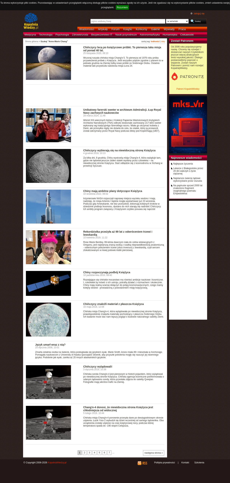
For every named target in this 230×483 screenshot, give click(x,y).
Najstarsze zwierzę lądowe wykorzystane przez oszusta (187, 179)
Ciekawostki (187, 34)
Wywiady (169, 29)
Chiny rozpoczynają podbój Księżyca (106, 272)
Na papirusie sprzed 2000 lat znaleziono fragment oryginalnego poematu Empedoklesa (188, 189)
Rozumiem (122, 7)
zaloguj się (199, 13)
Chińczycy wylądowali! (97, 366)
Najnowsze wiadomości (186, 157)
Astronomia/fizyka (150, 34)
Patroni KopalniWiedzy (187, 89)
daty (163, 41)
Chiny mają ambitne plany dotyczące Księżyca (112, 191)
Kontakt (185, 462)
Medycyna (30, 34)
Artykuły (103, 29)
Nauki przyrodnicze (126, 34)
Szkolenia (199, 462)
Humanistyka (170, 34)
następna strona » (153, 453)
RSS (145, 463)
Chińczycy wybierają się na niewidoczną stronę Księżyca (119, 150)
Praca (182, 29)
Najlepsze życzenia (183, 163)
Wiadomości (86, 29)
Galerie (155, 29)
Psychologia (62, 34)
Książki (127, 29)
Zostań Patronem (182, 40)
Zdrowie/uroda (80, 34)
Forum (116, 29)
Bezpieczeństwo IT (101, 34)
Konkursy (141, 29)
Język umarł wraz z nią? (50, 344)
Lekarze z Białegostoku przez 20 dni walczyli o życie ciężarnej (188, 171)
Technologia (45, 34)
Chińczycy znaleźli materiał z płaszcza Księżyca (113, 304)
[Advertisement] (95, 95)
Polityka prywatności (164, 462)
